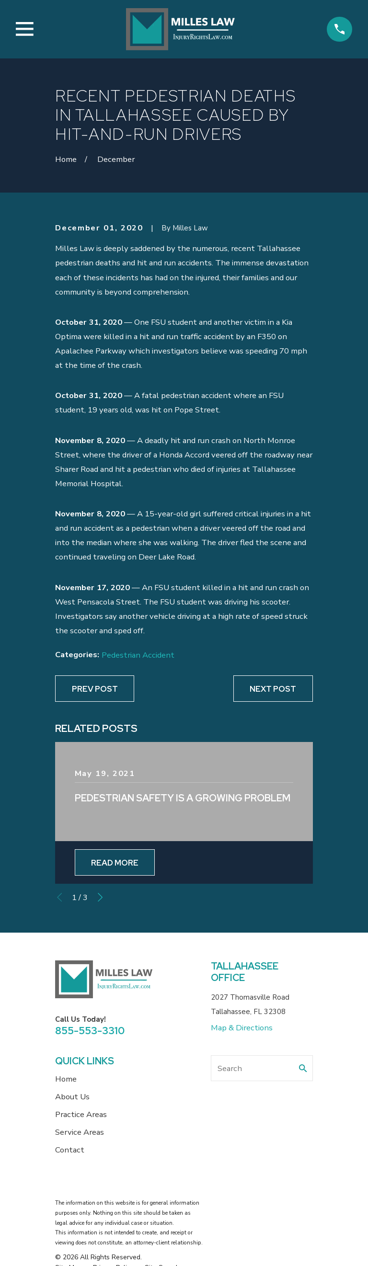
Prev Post (95, 689)
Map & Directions (242, 1027)
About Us (72, 1096)
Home (66, 1078)
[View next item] (100, 897)
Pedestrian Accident (138, 655)
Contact (69, 1149)
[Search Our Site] (303, 1068)
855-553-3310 (90, 1030)
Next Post (273, 689)
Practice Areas (81, 1114)
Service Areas (79, 1132)
